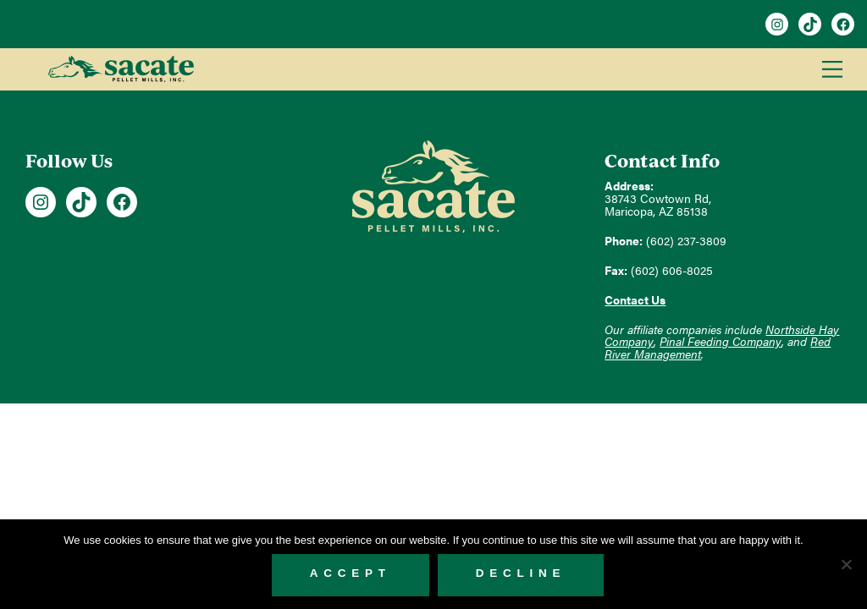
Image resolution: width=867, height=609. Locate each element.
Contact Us (635, 300)
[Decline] (845, 564)
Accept (350, 573)
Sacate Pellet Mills (120, 69)
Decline (521, 573)
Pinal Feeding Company (720, 341)
